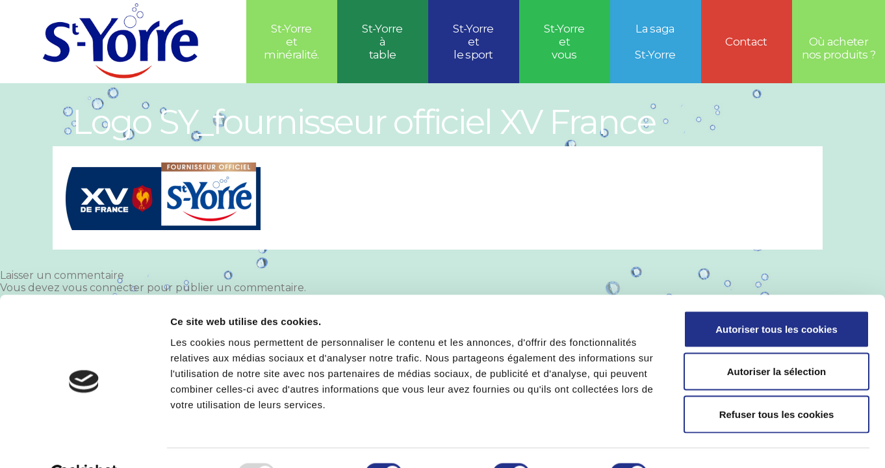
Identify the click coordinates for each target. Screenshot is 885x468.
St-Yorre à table (382, 41)
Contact (746, 41)
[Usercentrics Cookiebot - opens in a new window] (84, 442)
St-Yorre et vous (564, 41)
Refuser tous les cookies (776, 382)
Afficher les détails (716, 442)
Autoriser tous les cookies (776, 297)
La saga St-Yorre (655, 41)
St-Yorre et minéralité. (291, 41)
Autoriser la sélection (777, 340)
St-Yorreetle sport (473, 41)
